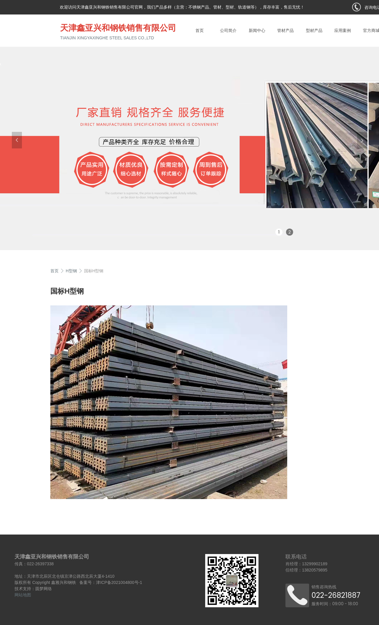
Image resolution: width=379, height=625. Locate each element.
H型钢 (71, 271)
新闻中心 (257, 30)
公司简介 (228, 30)
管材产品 (285, 30)
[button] (17, 140)
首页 (199, 30)
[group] (189, 146)
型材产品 (314, 30)
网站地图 (23, 594)
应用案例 (342, 30)
